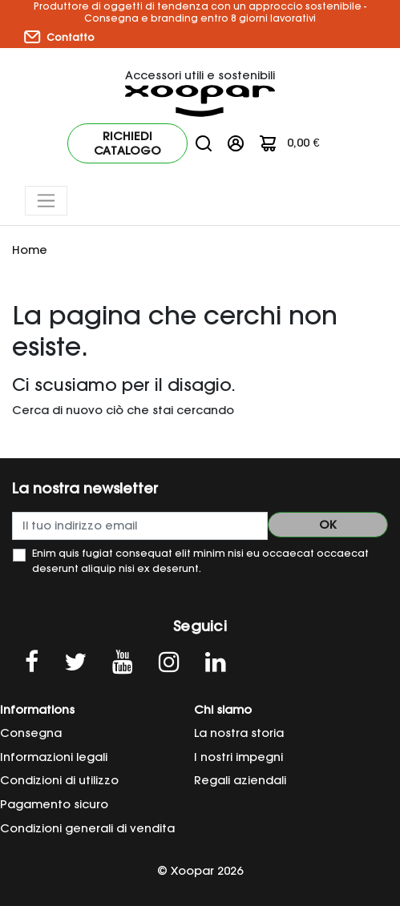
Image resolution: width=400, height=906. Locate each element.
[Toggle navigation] (46, 200)
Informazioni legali (53, 757)
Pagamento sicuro (54, 804)
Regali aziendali (240, 780)
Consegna (31, 733)
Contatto (59, 36)
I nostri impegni (238, 757)
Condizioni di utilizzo (59, 780)
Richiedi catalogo (127, 143)
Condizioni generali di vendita (87, 828)
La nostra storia (239, 733)
